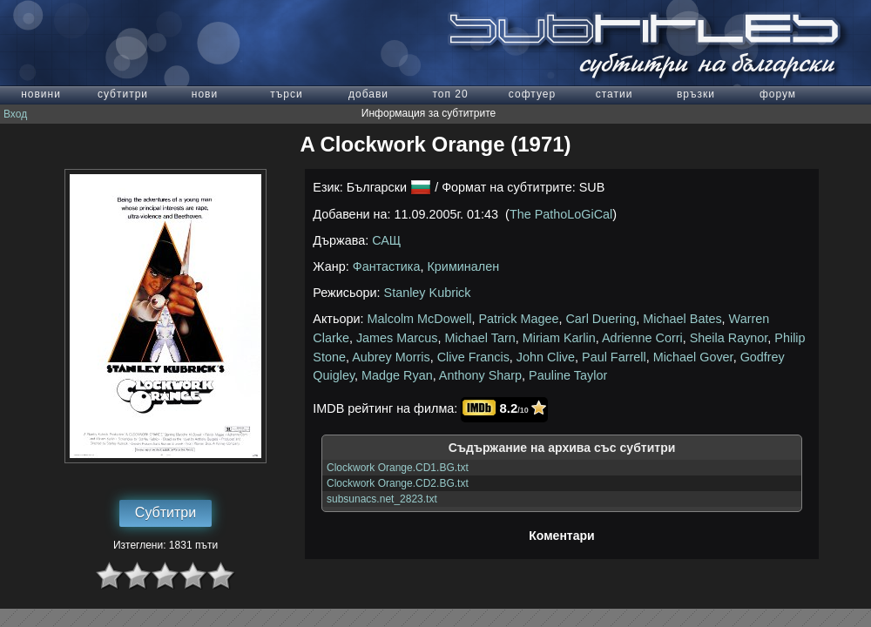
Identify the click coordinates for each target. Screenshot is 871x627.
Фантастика (387, 266)
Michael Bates (682, 319)
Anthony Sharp (480, 375)
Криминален (463, 266)
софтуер (532, 94)
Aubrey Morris (391, 357)
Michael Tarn (479, 338)
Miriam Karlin (559, 338)
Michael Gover (693, 357)
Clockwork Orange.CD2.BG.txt (398, 483)
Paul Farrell (614, 357)
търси (286, 94)
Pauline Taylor (568, 375)
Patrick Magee (518, 319)
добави (368, 94)
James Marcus (397, 338)
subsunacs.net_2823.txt (382, 499)
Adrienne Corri (642, 338)
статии (614, 94)
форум (778, 94)
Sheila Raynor (729, 338)
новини (41, 94)
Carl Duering (600, 319)
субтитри (123, 94)
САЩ (386, 240)
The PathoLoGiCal (561, 214)
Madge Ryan (397, 375)
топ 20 (450, 94)
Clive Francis (473, 357)
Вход (15, 114)
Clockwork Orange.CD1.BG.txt (398, 468)
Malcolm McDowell (420, 319)
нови (205, 94)
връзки (696, 94)
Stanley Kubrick (427, 293)
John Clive (546, 357)
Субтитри (165, 512)
